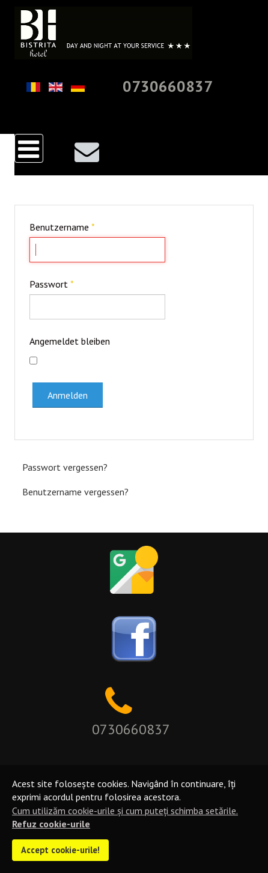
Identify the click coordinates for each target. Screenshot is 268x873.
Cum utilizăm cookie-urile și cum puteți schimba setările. (125, 811)
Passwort (51, 284)
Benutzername (62, 227)
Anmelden (67, 395)
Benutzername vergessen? (75, 492)
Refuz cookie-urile (51, 824)
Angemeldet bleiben (69, 341)
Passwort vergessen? (65, 467)
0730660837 (168, 86)
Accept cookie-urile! (60, 850)
